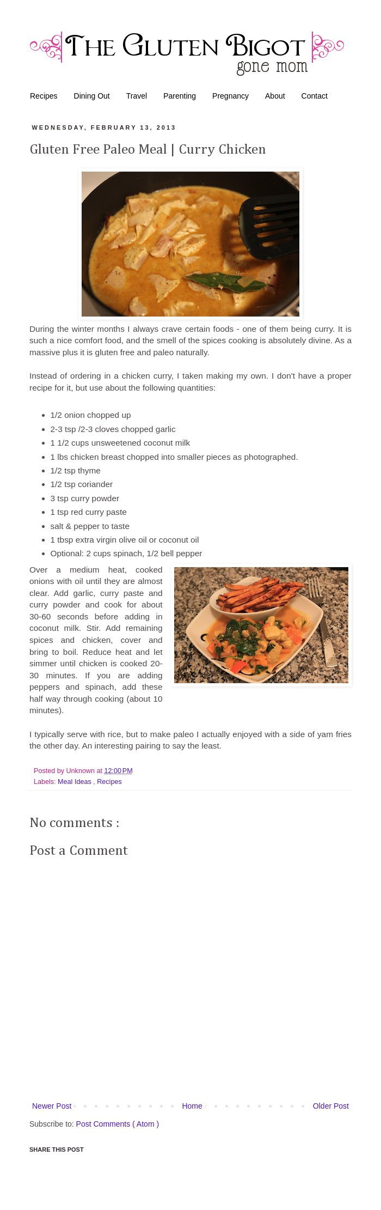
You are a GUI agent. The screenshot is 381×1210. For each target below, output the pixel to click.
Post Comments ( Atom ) (117, 1124)
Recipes (44, 96)
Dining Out (92, 96)
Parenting (179, 96)
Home (192, 1106)
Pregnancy (230, 96)
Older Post (331, 1106)
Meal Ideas (75, 782)
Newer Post (51, 1106)
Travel (136, 96)
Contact (315, 96)
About (275, 96)
